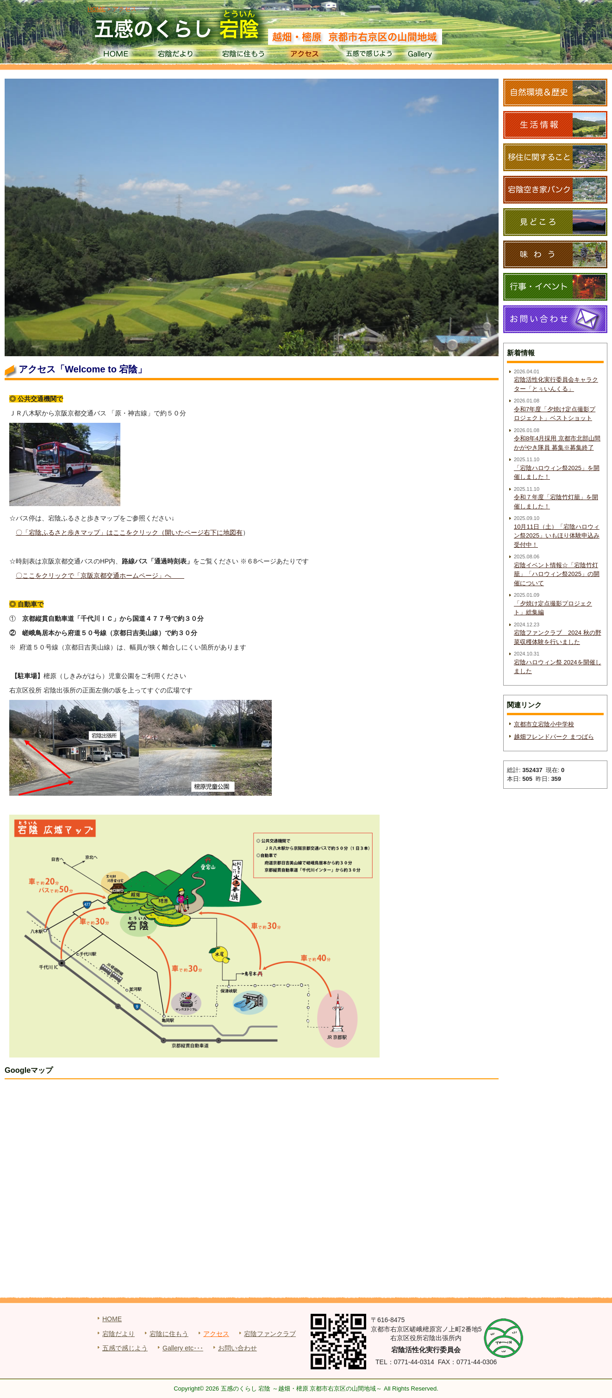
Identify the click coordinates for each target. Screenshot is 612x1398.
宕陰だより (179, 55)
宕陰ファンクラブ (270, 1333)
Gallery (432, 55)
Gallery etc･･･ (182, 1348)
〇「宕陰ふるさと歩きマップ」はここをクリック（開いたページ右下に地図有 (129, 532)
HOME (115, 55)
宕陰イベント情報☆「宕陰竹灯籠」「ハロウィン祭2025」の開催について (557, 574)
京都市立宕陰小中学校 (544, 724)
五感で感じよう (369, 55)
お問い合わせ (237, 1348)
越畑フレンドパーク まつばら (554, 736)
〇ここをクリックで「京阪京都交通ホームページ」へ (100, 575)
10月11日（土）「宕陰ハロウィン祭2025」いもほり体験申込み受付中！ (557, 535)
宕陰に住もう (242, 55)
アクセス (305, 55)
